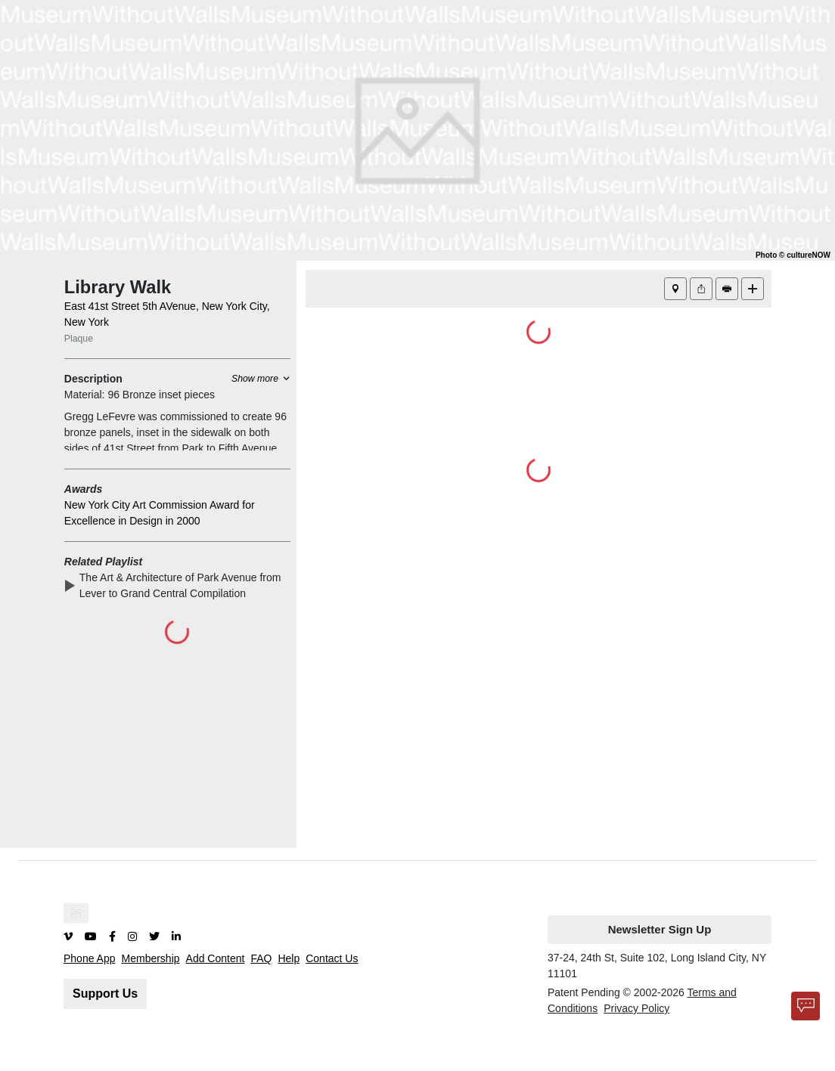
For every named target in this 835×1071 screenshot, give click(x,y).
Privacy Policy (636, 1008)
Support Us (105, 993)
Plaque (78, 338)
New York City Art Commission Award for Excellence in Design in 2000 (159, 513)
